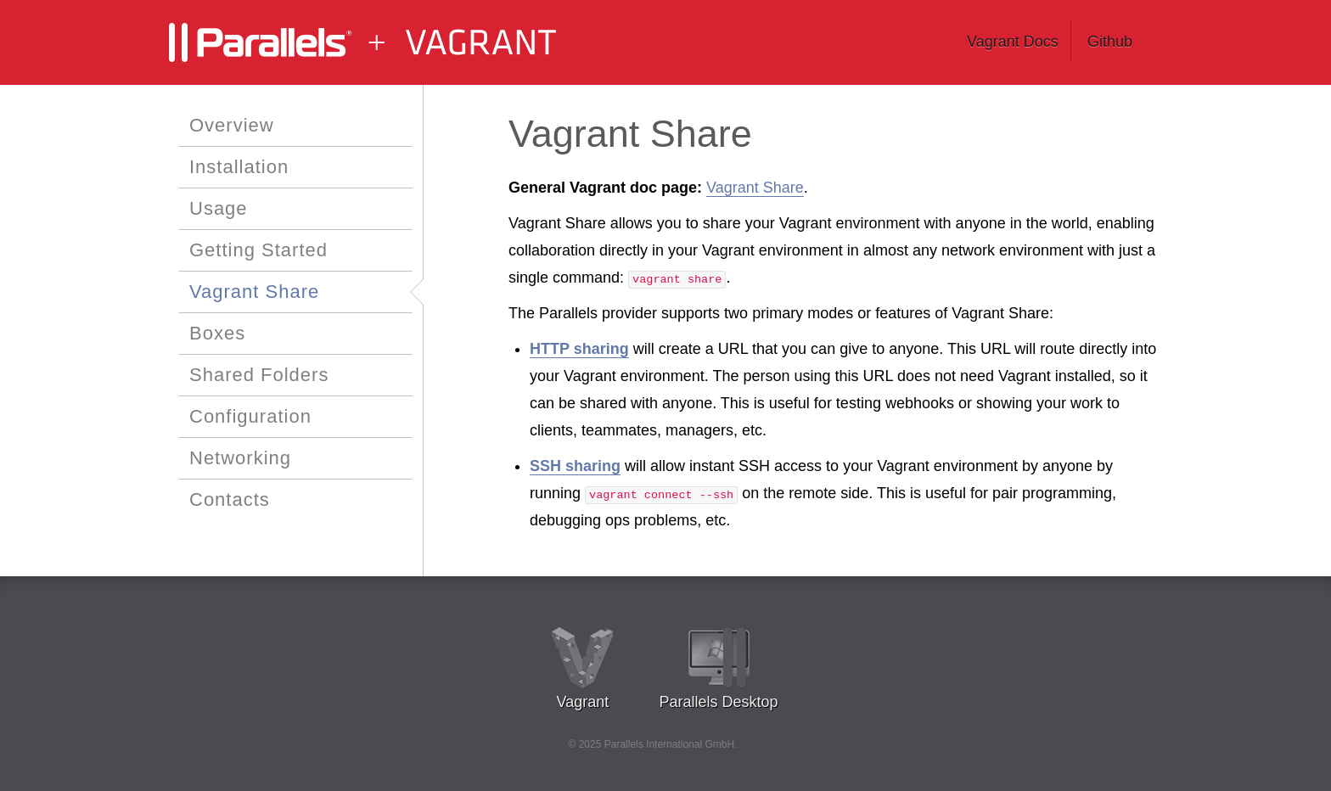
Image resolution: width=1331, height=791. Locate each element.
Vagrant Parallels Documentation (394, 42)
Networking (240, 457)
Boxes (217, 333)
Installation (239, 166)
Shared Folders (259, 374)
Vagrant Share (254, 291)
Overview (231, 125)
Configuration (250, 416)
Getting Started (258, 250)
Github (1109, 41)
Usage (218, 208)
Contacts (229, 499)
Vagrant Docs (1013, 41)
